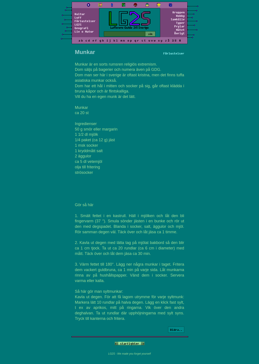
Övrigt (179, 33)
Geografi (82, 28)
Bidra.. (176, 329)
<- (116, 343)
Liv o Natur (84, 31)
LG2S (78, 24)
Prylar (179, 26)
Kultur (80, 14)
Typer (180, 22)
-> (142, 343)
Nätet (180, 29)
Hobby (180, 15)
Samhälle (178, 19)
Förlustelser (85, 21)
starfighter (129, 343)
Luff (78, 17)
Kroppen (178, 12)
